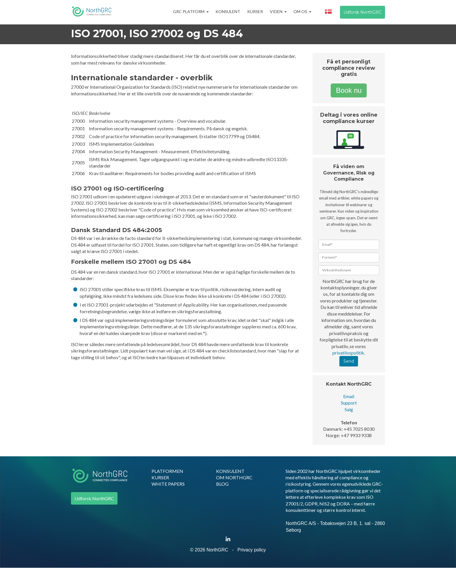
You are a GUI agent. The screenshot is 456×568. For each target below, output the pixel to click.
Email (348, 396)
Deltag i (331, 115)
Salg (349, 409)
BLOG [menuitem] (222, 484)
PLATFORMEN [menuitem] (167, 471)
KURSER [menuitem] (160, 477)
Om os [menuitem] (300, 11)
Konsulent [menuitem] (227, 11)
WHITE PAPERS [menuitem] (168, 484)
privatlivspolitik (348, 352)
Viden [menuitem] (276, 11)
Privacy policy (252, 549)
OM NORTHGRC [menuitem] (234, 477)
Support (349, 402)
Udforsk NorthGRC (362, 12)
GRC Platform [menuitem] (188, 11)
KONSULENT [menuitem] (230, 471)
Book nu (348, 90)
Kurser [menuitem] (255, 11)
